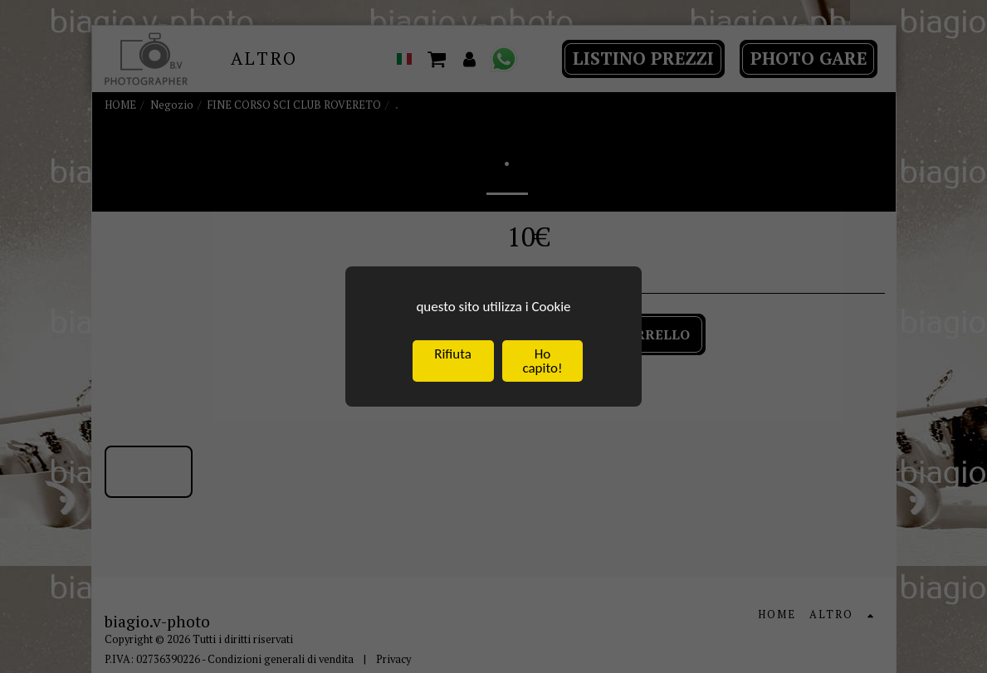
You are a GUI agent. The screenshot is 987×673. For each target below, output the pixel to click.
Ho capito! (542, 362)
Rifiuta (453, 355)
